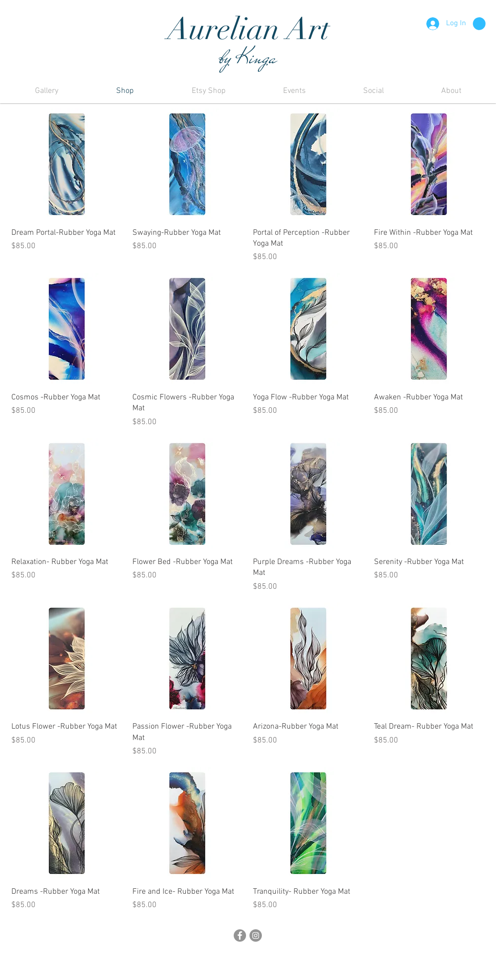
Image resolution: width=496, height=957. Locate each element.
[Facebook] (240, 935)
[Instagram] (255, 935)
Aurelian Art (248, 29)
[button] (479, 23)
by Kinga (248, 57)
